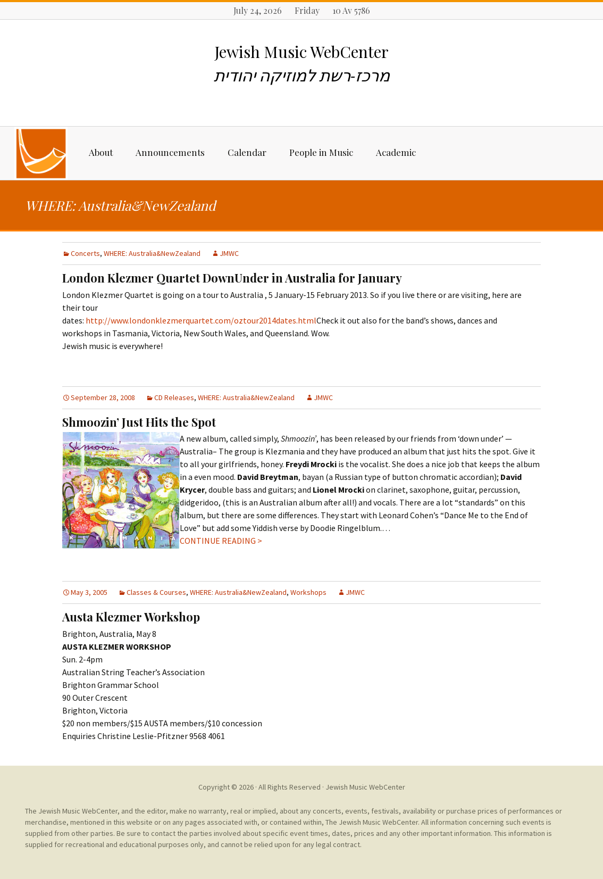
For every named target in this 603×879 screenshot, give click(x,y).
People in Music (321, 152)
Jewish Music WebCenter (365, 787)
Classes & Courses (156, 592)
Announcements (170, 152)
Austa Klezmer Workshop (131, 617)
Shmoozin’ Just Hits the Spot (139, 422)
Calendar (247, 152)
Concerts (85, 253)
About (101, 152)
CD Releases (174, 397)
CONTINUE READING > (221, 540)
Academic (396, 152)
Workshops (308, 592)
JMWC (229, 253)
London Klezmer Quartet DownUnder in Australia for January (232, 278)
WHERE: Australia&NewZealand (152, 253)
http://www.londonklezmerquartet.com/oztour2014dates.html (201, 320)
